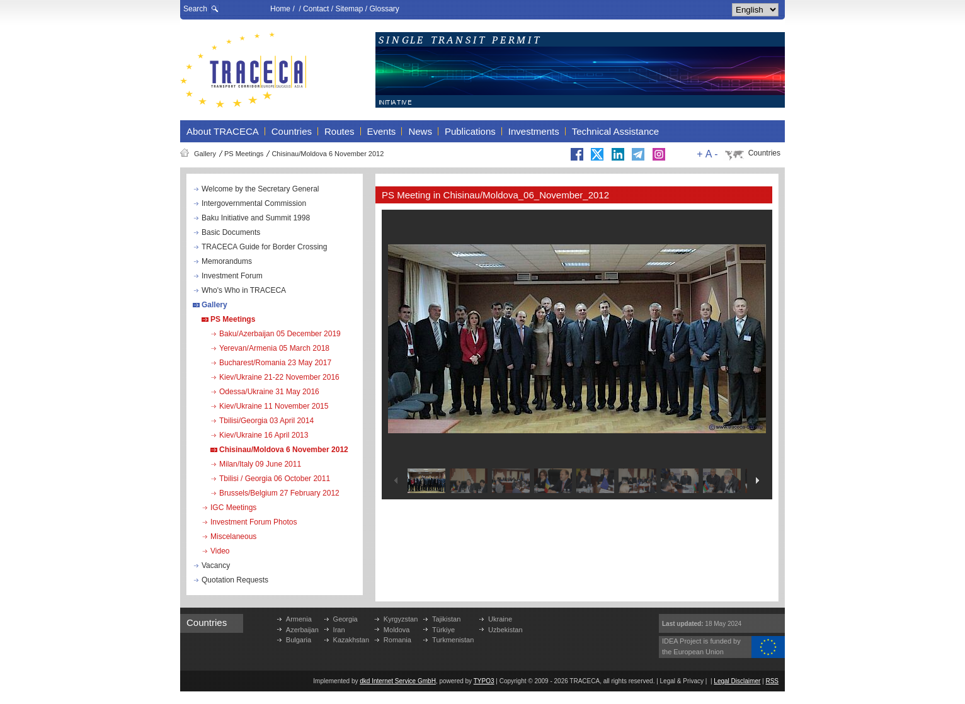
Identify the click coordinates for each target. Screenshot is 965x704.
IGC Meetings (233, 507)
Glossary (384, 8)
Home (280, 8)
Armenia (299, 619)
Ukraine (500, 619)
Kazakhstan (351, 640)
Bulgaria (298, 640)
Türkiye (443, 629)
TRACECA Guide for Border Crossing (264, 246)
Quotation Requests (235, 580)
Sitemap (349, 8)
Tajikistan (446, 619)
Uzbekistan (505, 629)
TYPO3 (484, 681)
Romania (397, 640)
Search (195, 8)
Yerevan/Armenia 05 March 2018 (274, 348)
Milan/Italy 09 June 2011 (260, 464)
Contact (316, 8)
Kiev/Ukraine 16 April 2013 (263, 435)
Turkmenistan (453, 640)
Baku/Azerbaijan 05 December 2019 (280, 333)
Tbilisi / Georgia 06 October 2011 (274, 478)
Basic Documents (231, 232)
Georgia (345, 619)
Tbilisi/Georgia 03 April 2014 (266, 420)
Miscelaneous (233, 536)
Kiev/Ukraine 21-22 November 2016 (279, 377)
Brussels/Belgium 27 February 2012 (279, 493)
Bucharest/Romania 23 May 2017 (275, 362)
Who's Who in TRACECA (244, 290)
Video (219, 551)
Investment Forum (232, 275)
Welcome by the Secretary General (260, 189)
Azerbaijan (302, 629)
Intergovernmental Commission (254, 203)
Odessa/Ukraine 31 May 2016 (269, 391)
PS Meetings (243, 153)
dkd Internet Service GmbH (398, 681)
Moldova (397, 629)
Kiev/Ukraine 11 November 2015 (273, 406)
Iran (339, 629)
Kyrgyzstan (401, 619)
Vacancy (216, 565)
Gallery (205, 153)
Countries (764, 153)
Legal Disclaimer (737, 681)
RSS (772, 681)
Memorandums (227, 261)
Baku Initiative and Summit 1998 (256, 217)
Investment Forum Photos (253, 522)
